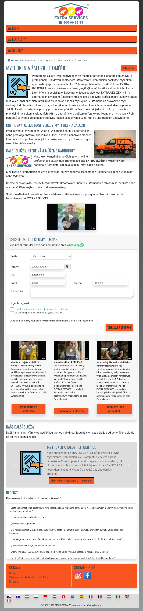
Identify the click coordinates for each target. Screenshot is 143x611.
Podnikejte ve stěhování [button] (28, 409)
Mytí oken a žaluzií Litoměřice (71, 447)
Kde (12, 275)
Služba (14, 256)
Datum (14, 267)
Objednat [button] (129, 68)
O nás (12, 573)
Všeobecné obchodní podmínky (28, 577)
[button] (71, 28)
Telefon (77, 283)
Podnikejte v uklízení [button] (71, 411)
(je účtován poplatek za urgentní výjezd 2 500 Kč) (39, 312)
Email (13, 283)
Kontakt (14, 581)
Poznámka (16, 291)
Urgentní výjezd (19, 303)
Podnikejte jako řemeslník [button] (114, 409)
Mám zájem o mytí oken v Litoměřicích (71, 481)
